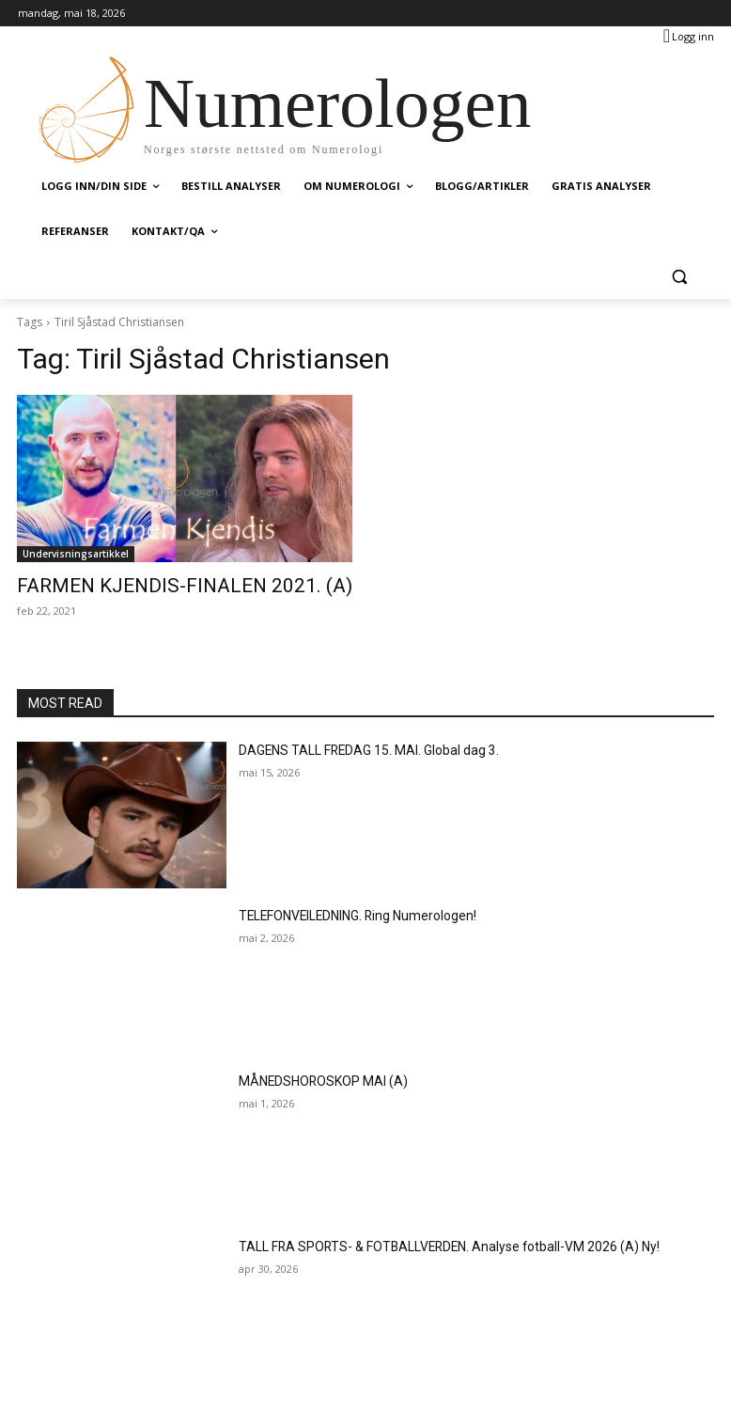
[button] (679, 277)
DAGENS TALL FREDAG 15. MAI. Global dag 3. (354, 746)
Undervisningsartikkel (76, 553)
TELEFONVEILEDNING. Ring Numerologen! (346, 911)
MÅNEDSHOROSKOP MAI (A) (311, 1077)
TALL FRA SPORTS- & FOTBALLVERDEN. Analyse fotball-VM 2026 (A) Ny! (422, 1242)
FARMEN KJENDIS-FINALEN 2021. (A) (148, 584)
